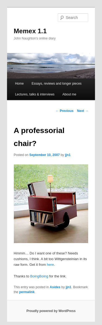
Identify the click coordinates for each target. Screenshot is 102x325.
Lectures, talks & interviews (34, 94)
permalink (27, 292)
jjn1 (68, 155)
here (50, 265)
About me (69, 94)
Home (19, 83)
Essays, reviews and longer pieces (57, 83)
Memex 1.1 (30, 31)
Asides (55, 287)
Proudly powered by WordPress (50, 311)
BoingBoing (39, 276)
